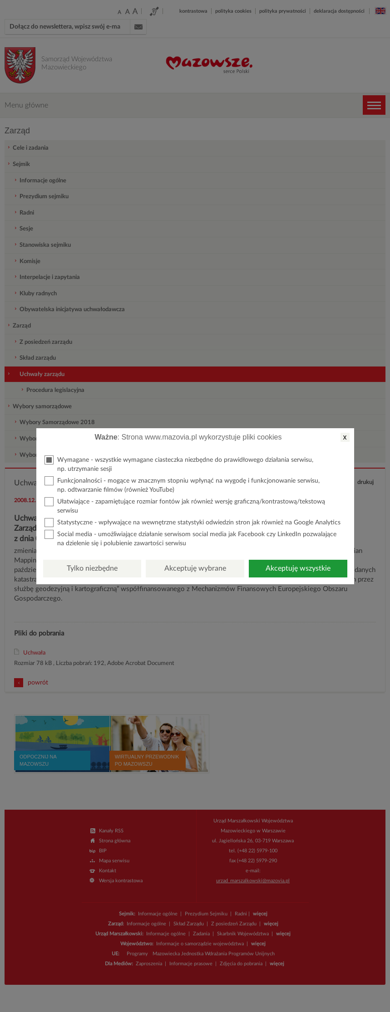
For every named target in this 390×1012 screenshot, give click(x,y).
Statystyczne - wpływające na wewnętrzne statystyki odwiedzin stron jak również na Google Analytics (192, 522)
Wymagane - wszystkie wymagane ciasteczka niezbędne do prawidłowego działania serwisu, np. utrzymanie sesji (178, 463)
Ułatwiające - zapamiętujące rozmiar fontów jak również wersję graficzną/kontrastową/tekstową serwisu (184, 505)
